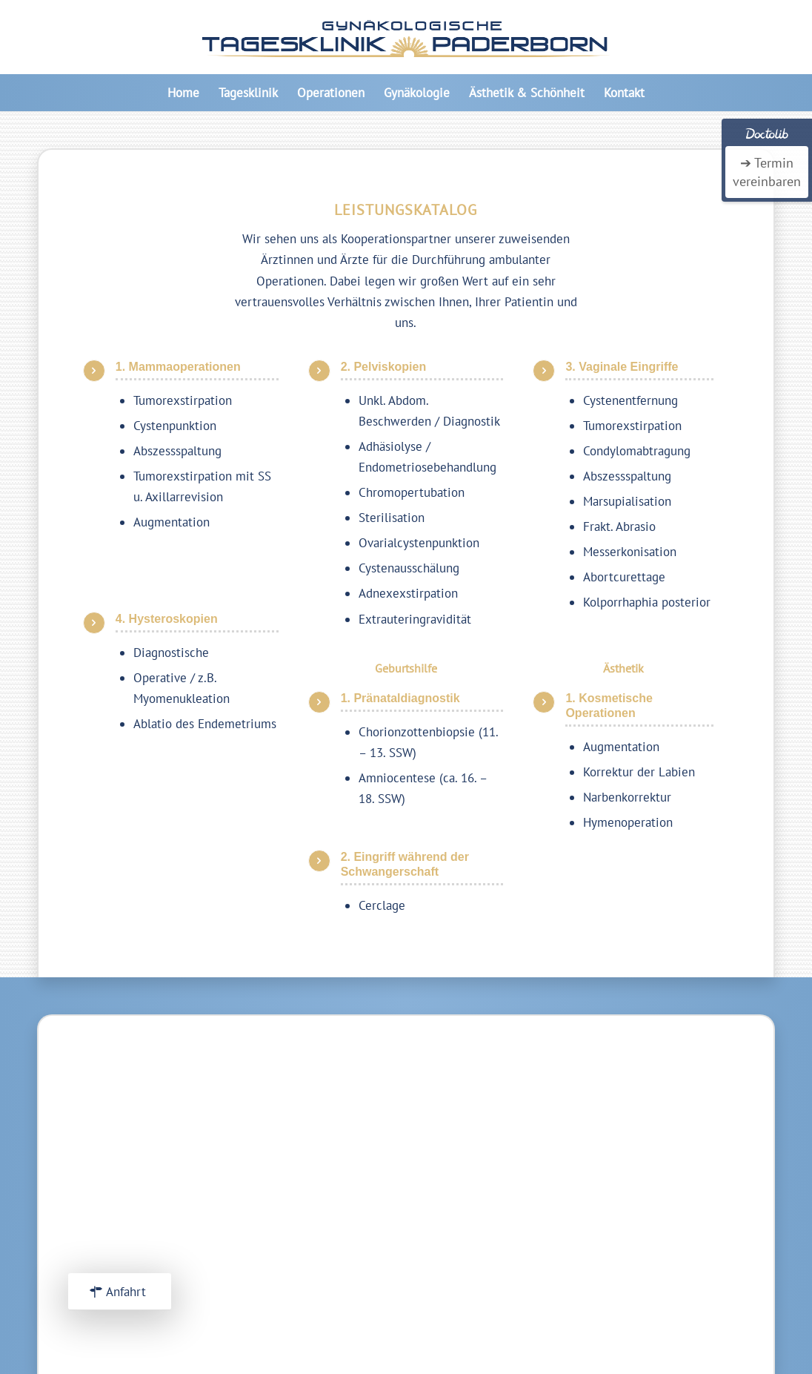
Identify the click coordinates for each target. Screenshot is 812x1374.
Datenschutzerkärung (662, 1197)
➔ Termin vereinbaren (767, 172)
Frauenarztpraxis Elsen (666, 1250)
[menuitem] (183, 92)
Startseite (632, 1135)
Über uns (629, 1156)
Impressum (635, 1177)
